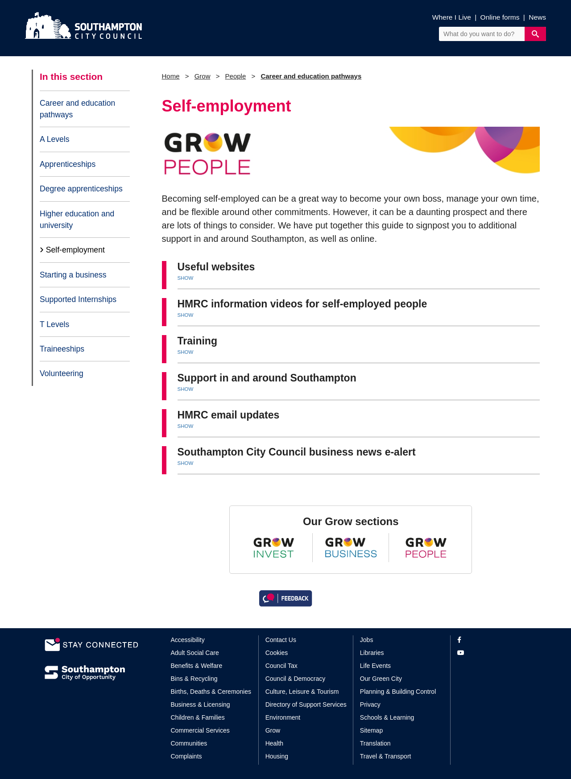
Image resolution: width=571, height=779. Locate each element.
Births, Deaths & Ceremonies (211, 691)
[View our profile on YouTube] (491, 653)
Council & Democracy (295, 678)
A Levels (55, 139)
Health (274, 743)
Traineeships (62, 348)
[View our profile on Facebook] (491, 640)
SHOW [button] (186, 278)
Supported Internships (78, 299)
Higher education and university (77, 219)
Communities (189, 743)
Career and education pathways (77, 109)
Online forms (500, 17)
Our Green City (381, 678)
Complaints (186, 756)
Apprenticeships (67, 164)
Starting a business (73, 274)
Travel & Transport (385, 756)
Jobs (366, 639)
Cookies (276, 652)
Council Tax (281, 665)
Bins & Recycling (194, 678)
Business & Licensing (200, 704)
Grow (202, 76)
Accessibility (188, 639)
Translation (375, 743)
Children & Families (198, 717)
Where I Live (451, 17)
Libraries (372, 652)
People (235, 76)
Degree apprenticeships (81, 188)
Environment (283, 717)
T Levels (54, 324)
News (537, 17)
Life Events (375, 665)
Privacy (370, 704)
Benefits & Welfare (197, 665)
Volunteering (61, 373)
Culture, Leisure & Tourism (302, 691)
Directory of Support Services (306, 704)
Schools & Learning (387, 717)
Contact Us (280, 639)
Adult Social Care (195, 652)
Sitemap (371, 730)
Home (171, 76)
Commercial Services (200, 730)
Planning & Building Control (398, 691)
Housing (276, 756)
